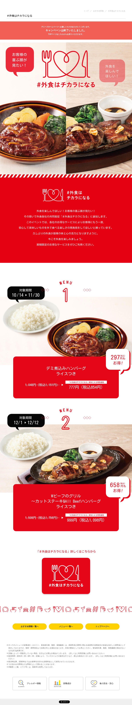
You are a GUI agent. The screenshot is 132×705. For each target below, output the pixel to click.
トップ (86, 11)
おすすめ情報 (98, 11)
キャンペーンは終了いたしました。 (66, 30)
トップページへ (102, 626)
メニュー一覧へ (66, 626)
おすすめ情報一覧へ (30, 626)
